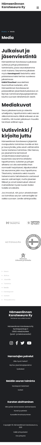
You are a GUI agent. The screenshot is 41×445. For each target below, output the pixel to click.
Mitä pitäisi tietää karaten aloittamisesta (20, 407)
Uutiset (20, 390)
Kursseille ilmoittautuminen (20, 415)
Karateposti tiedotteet (20, 386)
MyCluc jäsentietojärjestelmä (21, 365)
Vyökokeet (20, 369)
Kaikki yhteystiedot (21, 432)
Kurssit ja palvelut (20, 411)
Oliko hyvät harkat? (20, 361)
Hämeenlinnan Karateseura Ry (13, 5)
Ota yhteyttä (21, 436)
